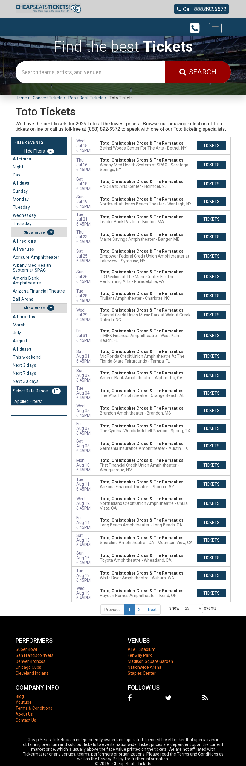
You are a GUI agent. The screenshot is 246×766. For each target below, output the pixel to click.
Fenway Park (140, 655)
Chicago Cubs (28, 667)
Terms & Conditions (34, 708)
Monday (21, 199)
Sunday (20, 191)
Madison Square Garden (150, 661)
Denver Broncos (30, 661)
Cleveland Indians (32, 673)
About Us (24, 714)
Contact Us (26, 720)
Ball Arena (23, 299)
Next (152, 609)
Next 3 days (24, 365)
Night (18, 167)
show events (193, 608)
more (40, 232)
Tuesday (21, 207)
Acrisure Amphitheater (36, 257)
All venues (23, 249)
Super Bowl (26, 649)
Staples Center (142, 673)
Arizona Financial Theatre (39, 291)
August (20, 341)
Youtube (24, 702)
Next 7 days (24, 373)
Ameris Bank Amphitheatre (27, 280)
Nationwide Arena (144, 667)
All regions (24, 241)
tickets (211, 145)
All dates (22, 349)
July (17, 333)
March (19, 324)
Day (17, 175)
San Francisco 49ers (35, 655)
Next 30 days (26, 381)
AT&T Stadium (141, 649)
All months (24, 316)
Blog (20, 696)
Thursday (22, 223)
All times (22, 158)
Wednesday (24, 215)
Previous (112, 609)
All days (21, 183)
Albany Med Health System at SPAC (32, 267)
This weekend (27, 357)
